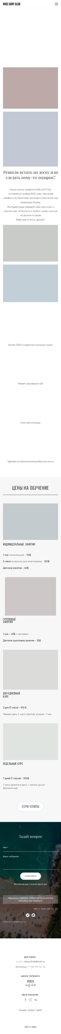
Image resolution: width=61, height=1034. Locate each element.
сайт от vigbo (30, 1027)
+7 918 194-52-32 (36, 967)
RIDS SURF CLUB (11, 4)
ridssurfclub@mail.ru (34, 961)
